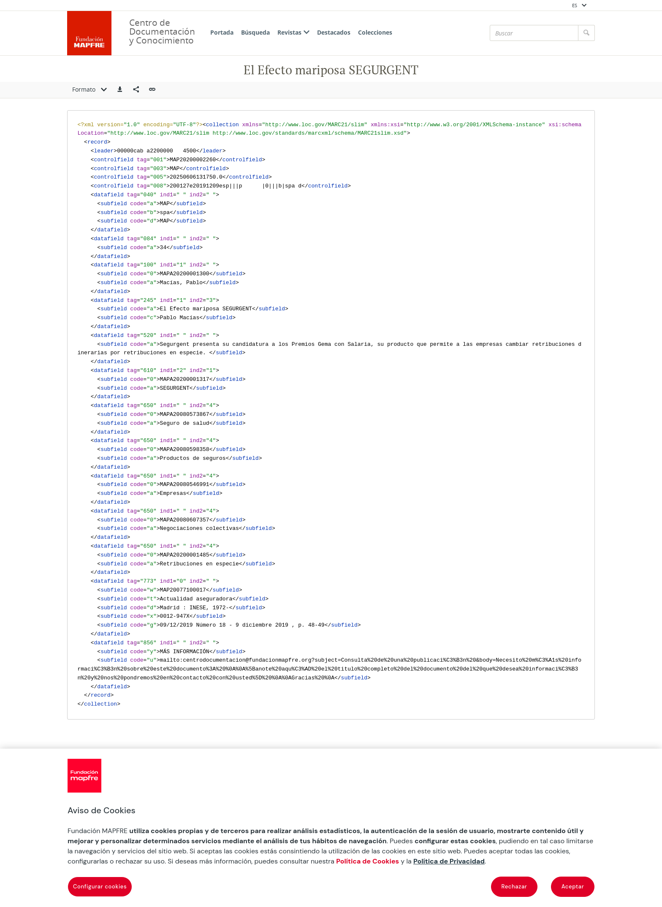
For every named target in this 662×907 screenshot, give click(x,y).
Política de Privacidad (449, 861)
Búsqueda (255, 32)
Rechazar (514, 886)
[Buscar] (534, 33)
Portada (221, 32)
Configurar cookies (100, 886)
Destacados (333, 32)
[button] (120, 90)
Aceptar (573, 886)
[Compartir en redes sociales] (136, 90)
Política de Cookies (367, 861)
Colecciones (375, 32)
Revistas (293, 32)
